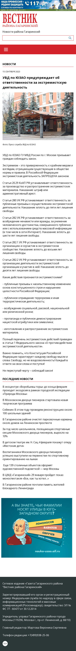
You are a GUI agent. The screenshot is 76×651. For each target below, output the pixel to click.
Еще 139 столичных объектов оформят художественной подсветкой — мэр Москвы (31, 467)
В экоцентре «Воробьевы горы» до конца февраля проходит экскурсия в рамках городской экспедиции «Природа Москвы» (36, 390)
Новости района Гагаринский (21, 31)
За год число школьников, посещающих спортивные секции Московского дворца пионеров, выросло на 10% (36, 432)
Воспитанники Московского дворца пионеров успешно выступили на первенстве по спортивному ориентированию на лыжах (36, 455)
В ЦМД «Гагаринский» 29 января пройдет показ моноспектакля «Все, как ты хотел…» (33, 476)
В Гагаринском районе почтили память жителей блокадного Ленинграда (33, 486)
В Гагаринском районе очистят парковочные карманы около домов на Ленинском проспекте (37, 421)
